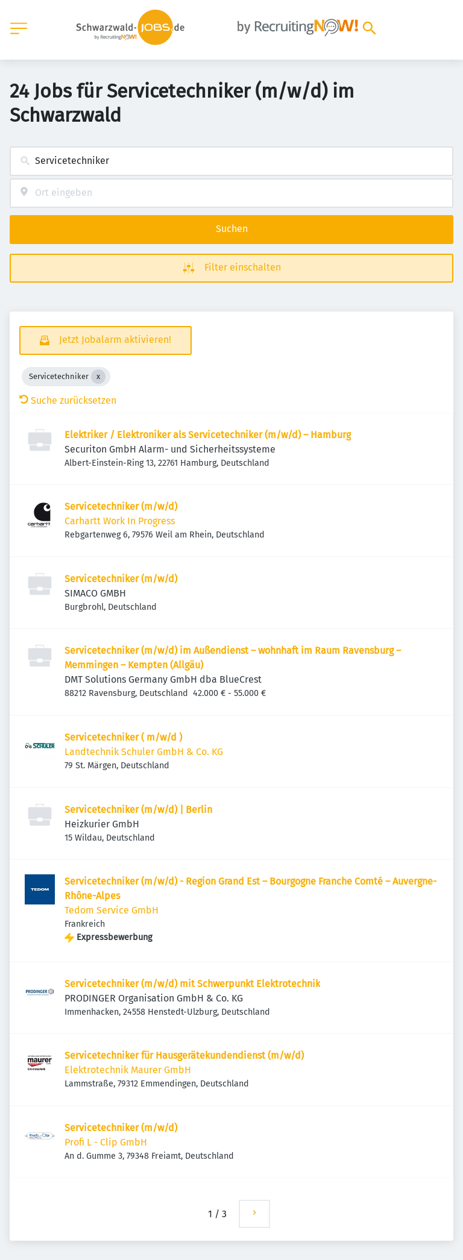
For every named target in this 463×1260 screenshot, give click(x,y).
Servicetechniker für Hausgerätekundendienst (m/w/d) (184, 1055)
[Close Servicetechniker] (98, 376)
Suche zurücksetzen (67, 400)
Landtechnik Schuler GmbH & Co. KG (144, 751)
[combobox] (231, 161)
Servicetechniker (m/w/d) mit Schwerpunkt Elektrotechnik (192, 983)
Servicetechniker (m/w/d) (121, 506)
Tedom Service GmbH (112, 910)
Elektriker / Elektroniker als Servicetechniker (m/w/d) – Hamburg (208, 434)
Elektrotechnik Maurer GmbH (128, 1070)
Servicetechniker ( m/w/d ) (123, 737)
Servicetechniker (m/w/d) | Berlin (138, 809)
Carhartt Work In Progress (120, 521)
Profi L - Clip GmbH (106, 1142)
